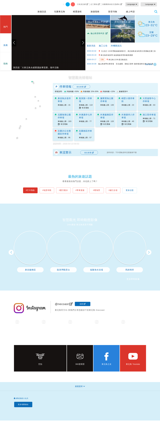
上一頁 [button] (11, 252)
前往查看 (80, 87)
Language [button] (131, 4)
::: (63, 4)
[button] (5, 24)
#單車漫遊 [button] (79, 190)
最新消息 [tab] (91, 46)
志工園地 (93, 4)
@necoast (62, 304)
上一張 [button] (14, 42)
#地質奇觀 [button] (46, 190)
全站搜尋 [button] (156, 11)
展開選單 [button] (79, 386)
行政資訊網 (81, 4)
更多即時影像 (133, 279)
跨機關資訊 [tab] (116, 46)
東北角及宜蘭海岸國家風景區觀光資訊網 (17, 7)
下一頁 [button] (148, 252)
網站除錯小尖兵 (22, 398)
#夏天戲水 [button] (63, 190)
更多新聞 (148, 64)
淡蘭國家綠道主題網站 (111, 4)
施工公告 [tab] (103, 46)
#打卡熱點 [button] (30, 190)
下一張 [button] (83, 42)
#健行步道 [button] (113, 190)
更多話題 (130, 190)
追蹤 (81, 304)
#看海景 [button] (96, 190)
